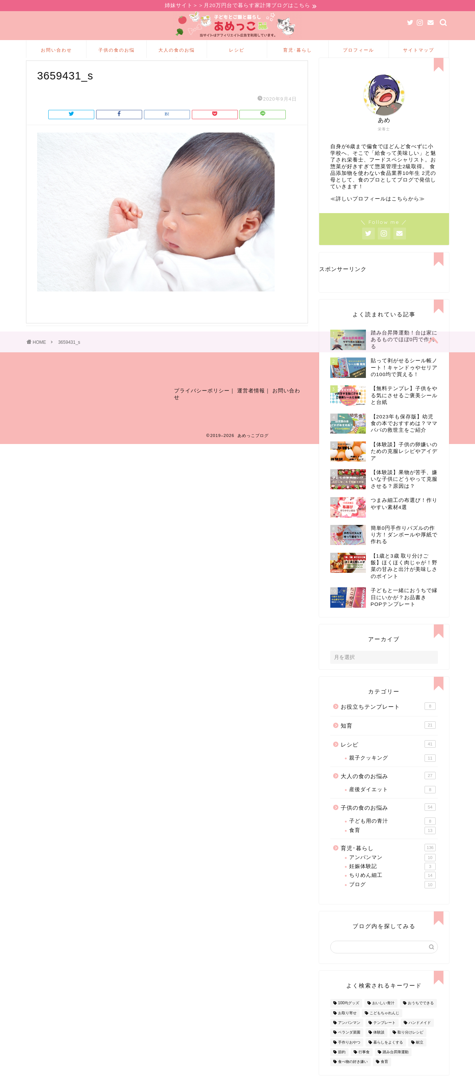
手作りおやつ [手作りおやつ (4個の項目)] (349, 1054)
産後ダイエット (392, 802)
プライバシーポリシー (202, 406)
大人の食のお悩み (176, 53)
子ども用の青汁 (392, 833)
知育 (388, 737)
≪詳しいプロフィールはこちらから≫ (377, 211)
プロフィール (358, 51)
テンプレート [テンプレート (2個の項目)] (384, 1035)
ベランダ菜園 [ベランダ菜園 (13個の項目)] (349, 1044)
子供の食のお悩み (116, 53)
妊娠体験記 (392, 878)
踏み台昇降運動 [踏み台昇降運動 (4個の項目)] (396, 1064)
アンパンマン (392, 869)
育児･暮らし (297, 51)
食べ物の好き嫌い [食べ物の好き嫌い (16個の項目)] (353, 1074)
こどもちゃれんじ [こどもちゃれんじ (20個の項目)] (384, 1025)
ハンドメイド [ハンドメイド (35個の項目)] (420, 1035)
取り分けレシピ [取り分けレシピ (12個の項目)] (410, 1044)
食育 (392, 842)
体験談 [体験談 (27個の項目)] (378, 1044)
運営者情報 (251, 406)
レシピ (237, 51)
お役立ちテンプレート (388, 718)
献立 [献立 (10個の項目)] (419, 1054)
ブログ (392, 896)
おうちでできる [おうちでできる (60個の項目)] (421, 1015)
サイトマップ (418, 51)
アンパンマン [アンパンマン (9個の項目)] (349, 1035)
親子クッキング (392, 770)
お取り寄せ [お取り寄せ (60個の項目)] (347, 1025)
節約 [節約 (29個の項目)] (341, 1064)
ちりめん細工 (392, 887)
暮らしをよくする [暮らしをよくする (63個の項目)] (388, 1054)
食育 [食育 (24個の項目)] (384, 1074)
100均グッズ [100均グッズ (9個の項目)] (348, 1015)
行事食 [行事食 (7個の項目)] (364, 1064)
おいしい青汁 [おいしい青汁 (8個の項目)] (383, 1015)
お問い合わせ (56, 51)
